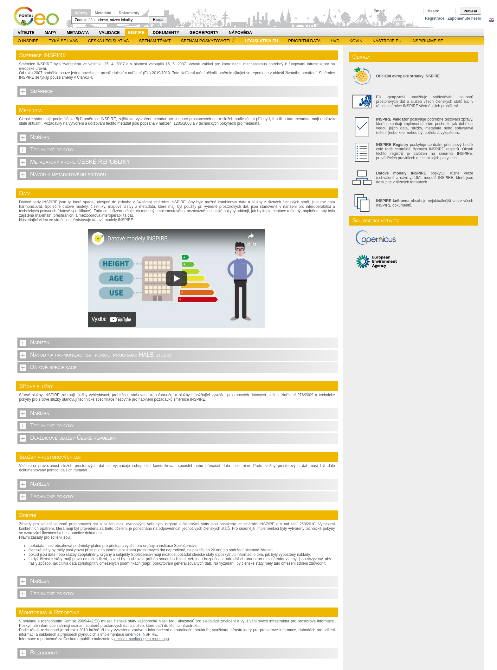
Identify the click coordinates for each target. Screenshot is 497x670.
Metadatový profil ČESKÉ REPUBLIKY (80, 162)
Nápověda (240, 32)
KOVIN (356, 40)
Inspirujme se (427, 40)
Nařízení (40, 137)
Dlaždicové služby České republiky (73, 438)
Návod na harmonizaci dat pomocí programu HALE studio (100, 354)
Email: (379, 11)
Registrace (434, 18)
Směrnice (41, 91)
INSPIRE (136, 32)
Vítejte (26, 32)
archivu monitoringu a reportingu (141, 639)
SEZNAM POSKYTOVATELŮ (208, 40)
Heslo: (433, 11)
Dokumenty (129, 13)
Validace (109, 32)
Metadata (103, 13)
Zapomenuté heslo (464, 18)
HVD (335, 40)
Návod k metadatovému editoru (68, 174)
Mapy (51, 32)
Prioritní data (304, 40)
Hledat (158, 20)
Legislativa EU (261, 40)
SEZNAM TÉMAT (155, 40)
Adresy (80, 13)
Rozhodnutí (44, 652)
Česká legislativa (108, 40)
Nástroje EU (386, 40)
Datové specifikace (53, 367)
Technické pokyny (52, 149)
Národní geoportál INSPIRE (39, 16)
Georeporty (204, 32)
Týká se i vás (63, 40)
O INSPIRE (28, 40)
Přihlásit (470, 11)
